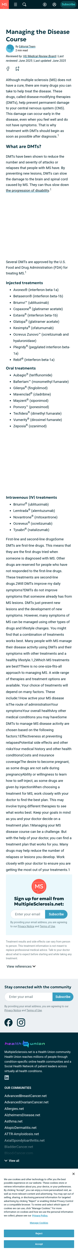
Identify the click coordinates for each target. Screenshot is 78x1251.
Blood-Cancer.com (18, 1153)
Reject (39, 1233)
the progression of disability (27, 190)
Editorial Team (27, 46)
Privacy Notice (26, 926)
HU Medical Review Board (39, 56)
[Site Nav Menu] (15, 4)
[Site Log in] (54, 4)
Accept (39, 1244)
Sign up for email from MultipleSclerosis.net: (39, 901)
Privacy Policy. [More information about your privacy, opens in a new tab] (40, 1215)
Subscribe (68, 4)
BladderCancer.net (18, 1147)
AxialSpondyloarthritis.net (24, 1140)
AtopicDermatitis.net (20, 1127)
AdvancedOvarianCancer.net (26, 1102)
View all (11, 1160)
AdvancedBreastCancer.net (25, 1096)
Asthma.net (13, 1121)
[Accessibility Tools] (44, 4)
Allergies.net (14, 1109)
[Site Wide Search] (24, 4)
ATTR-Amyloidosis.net (21, 1134)
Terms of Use (47, 926)
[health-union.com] (24, 1043)
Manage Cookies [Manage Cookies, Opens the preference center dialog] (39, 1222)
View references (21, 966)
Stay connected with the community (37, 987)
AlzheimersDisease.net (22, 1115)
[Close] (73, 1174)
